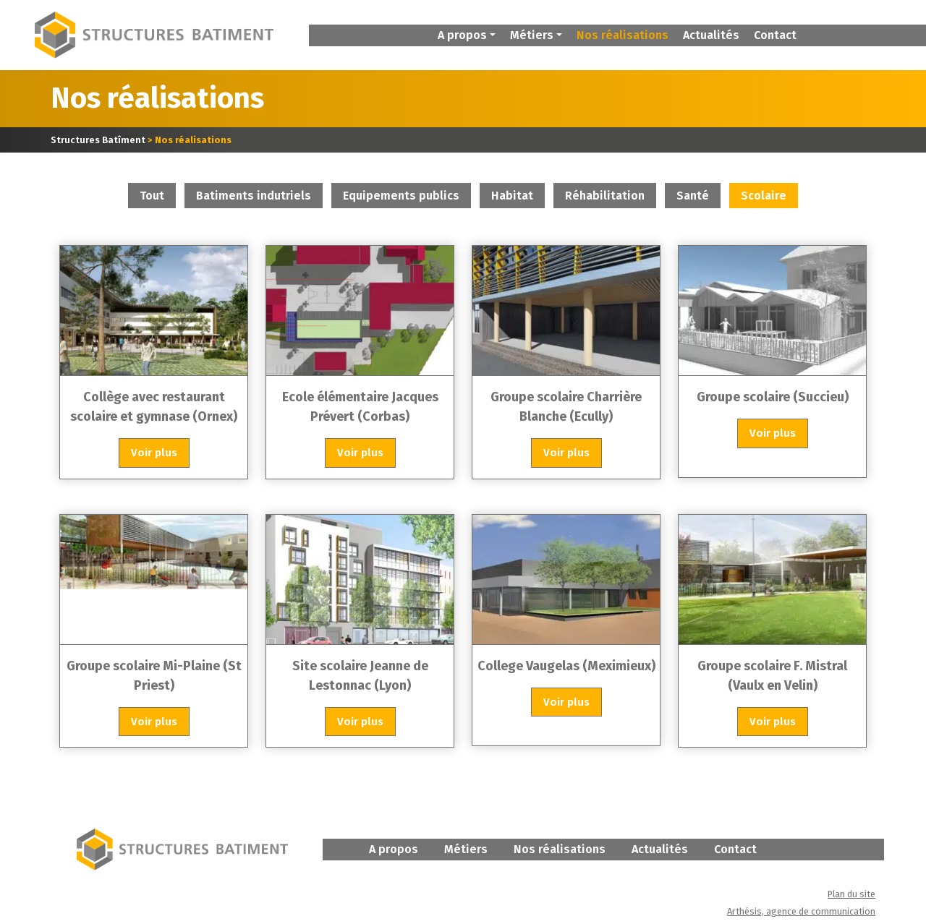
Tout (152, 197)
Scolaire (763, 197)
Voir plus (154, 454)
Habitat (512, 197)
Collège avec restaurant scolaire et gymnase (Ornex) (153, 408)
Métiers (466, 850)
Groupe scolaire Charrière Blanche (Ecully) (566, 408)
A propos (393, 850)
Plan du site (851, 895)
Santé (692, 197)
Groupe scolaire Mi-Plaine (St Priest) (154, 676)
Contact (775, 35)
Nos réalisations (622, 35)
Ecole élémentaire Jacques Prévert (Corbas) (360, 408)
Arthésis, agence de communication (801, 912)
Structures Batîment (98, 141)
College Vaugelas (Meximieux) (566, 667)
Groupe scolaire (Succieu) (773, 398)
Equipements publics (401, 197)
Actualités (711, 35)
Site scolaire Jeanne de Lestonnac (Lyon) (360, 676)
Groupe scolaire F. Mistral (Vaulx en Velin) (772, 676)
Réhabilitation (605, 197)
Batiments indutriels (253, 197)
